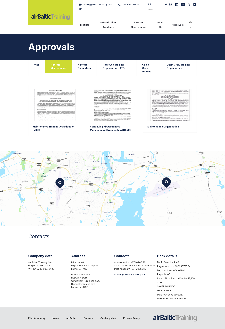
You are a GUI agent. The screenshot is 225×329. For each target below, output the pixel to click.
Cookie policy (108, 318)
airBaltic (71, 318)
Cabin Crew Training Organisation (178, 66)
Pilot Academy (36, 318)
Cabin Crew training (146, 68)
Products (84, 24)
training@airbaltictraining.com (95, 4)
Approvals (178, 24)
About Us (160, 24)
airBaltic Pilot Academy (108, 24)
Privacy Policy (131, 318)
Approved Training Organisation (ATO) (114, 66)
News (55, 318)
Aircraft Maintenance (138, 24)
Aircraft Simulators (84, 66)
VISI (36, 64)
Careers (88, 318)
